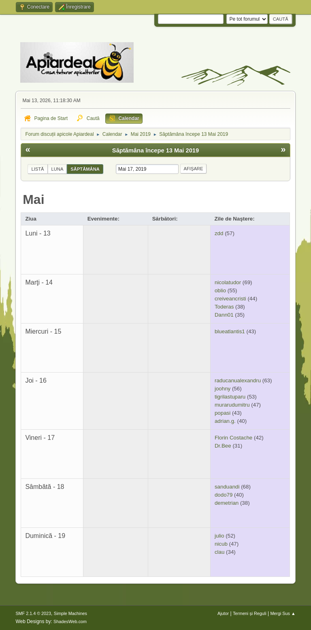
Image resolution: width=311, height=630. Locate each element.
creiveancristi (230, 299)
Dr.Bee (223, 446)
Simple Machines (70, 613)
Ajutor (223, 613)
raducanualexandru (238, 380)
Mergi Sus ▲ (282, 613)
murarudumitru (232, 405)
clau (219, 552)
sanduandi (227, 487)
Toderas (224, 307)
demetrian (227, 503)
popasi (222, 413)
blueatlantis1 (230, 331)
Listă (37, 169)
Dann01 (224, 315)
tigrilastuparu (230, 397)
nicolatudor (228, 282)
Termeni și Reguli (249, 613)
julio (219, 536)
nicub (221, 544)
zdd (219, 233)
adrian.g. (225, 421)
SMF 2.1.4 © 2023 (33, 613)
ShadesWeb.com (70, 621)
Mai (33, 199)
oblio (220, 290)
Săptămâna (84, 169)
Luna (57, 169)
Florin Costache (233, 438)
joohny (222, 389)
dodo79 (223, 495)
